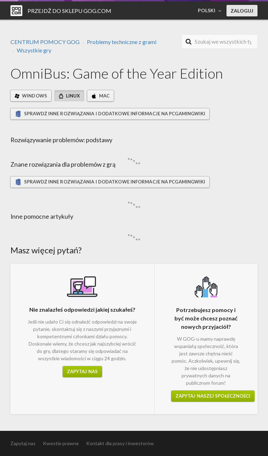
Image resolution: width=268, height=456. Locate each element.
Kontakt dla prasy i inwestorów (120, 443)
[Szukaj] (220, 41)
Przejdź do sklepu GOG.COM (69, 10)
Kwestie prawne (61, 443)
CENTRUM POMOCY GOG (45, 41)
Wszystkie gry (34, 50)
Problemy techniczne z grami (121, 41)
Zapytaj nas (82, 371)
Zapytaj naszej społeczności (213, 396)
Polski (207, 10)
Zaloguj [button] (242, 11)
